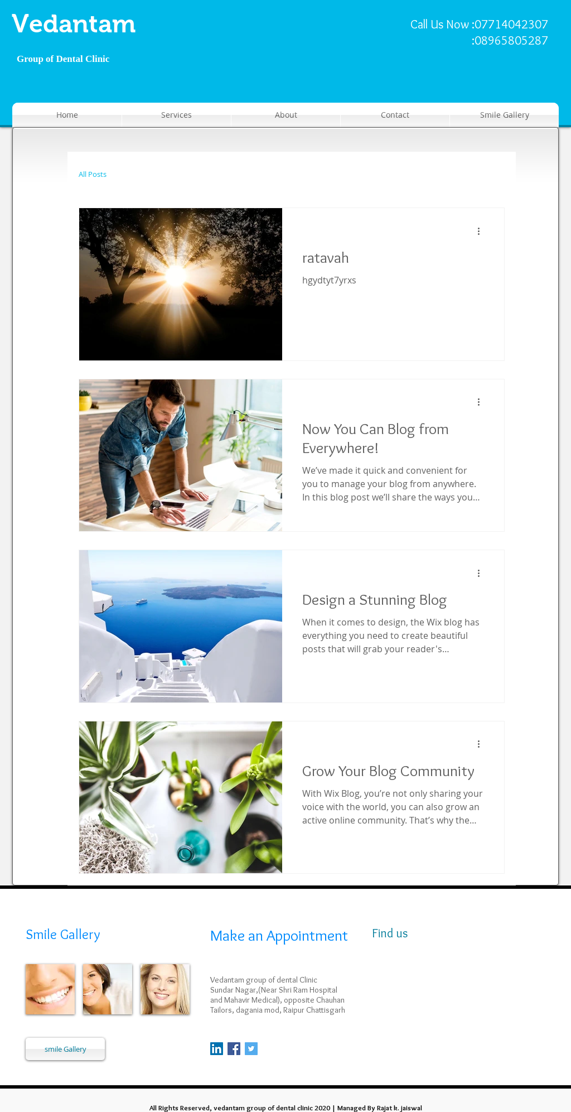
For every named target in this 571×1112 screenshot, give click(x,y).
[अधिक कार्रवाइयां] (482, 231)
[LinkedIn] (216, 1048)
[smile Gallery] (65, 1049)
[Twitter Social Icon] (251, 1048)
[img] (50, 989)
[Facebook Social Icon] (234, 1048)
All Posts (93, 174)
